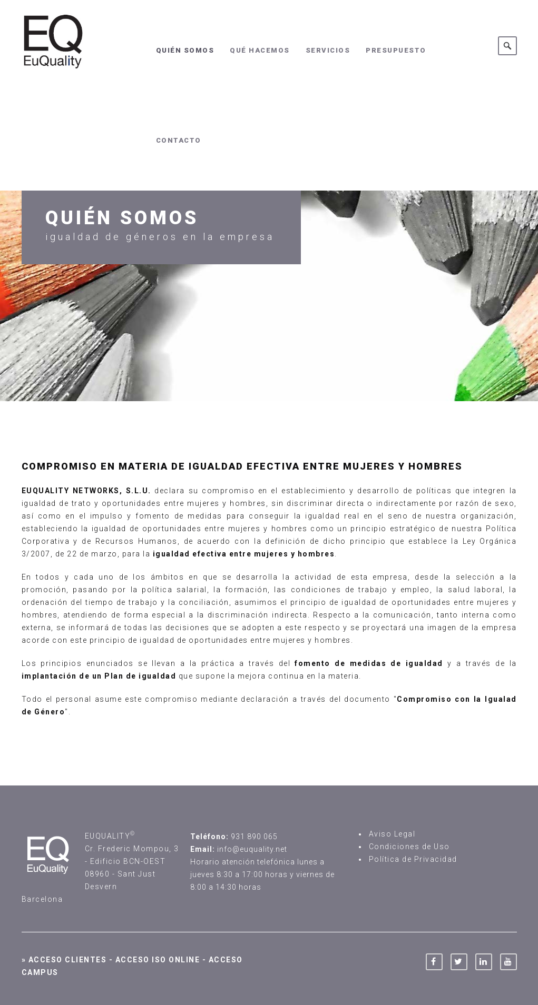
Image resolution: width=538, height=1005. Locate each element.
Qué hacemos (260, 50)
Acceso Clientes (67, 960)
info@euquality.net (252, 849)
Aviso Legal (392, 834)
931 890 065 (254, 836)
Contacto (178, 140)
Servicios (328, 50)
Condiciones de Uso (409, 846)
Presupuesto (396, 50)
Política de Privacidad (413, 859)
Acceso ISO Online (157, 960)
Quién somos (185, 50)
